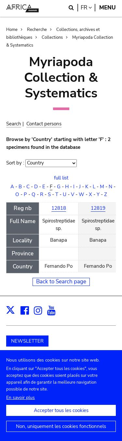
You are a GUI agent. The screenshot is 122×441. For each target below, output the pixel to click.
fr (88, 7)
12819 (98, 208)
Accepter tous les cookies (61, 418)
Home (12, 30)
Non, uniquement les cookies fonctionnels (61, 434)
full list (61, 178)
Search (13, 124)
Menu (107, 7)
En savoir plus (20, 405)
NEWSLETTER (27, 341)
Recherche (37, 30)
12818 (58, 208)
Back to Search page (61, 281)
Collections (52, 37)
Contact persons (43, 124)
